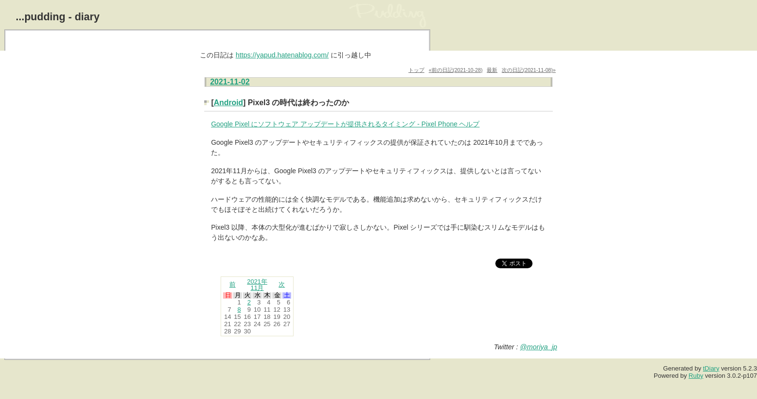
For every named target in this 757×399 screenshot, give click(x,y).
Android (228, 102)
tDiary (711, 368)
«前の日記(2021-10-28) (456, 70)
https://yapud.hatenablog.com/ (282, 55)
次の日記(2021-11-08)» (529, 70)
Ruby (695, 375)
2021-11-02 (230, 82)
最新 (492, 70)
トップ (416, 70)
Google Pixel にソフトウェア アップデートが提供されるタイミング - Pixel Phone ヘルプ (345, 124)
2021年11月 (257, 284)
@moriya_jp (538, 347)
